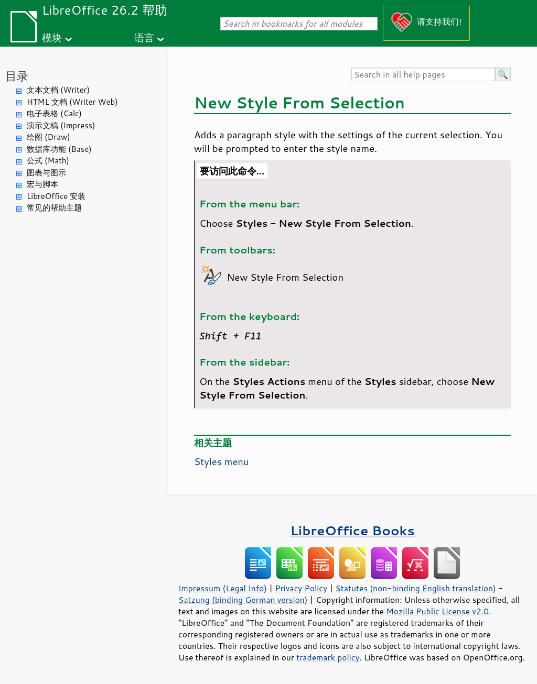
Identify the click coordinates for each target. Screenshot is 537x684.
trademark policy (327, 657)
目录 (16, 76)
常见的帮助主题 (54, 207)
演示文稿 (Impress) (61, 125)
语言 (144, 37)
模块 (52, 37)
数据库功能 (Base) (59, 149)
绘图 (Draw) (48, 136)
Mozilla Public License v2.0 (437, 611)
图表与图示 (46, 172)
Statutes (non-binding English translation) (415, 588)
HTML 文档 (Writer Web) (72, 101)
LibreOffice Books (352, 530)
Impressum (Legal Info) (222, 588)
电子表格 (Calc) (54, 113)
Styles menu (221, 461)
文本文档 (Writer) (58, 89)
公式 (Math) (48, 160)
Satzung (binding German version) (243, 599)
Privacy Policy (301, 588)
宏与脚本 (42, 184)
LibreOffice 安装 (56, 196)
